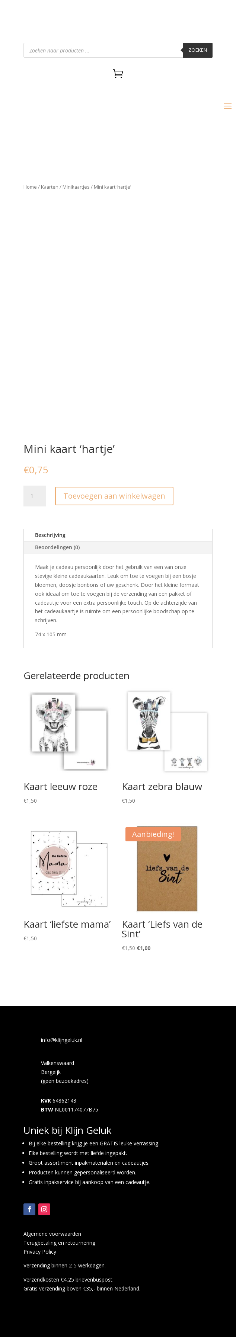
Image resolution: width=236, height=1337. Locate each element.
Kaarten (49, 186)
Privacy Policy (39, 1251)
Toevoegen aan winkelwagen (114, 496)
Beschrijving (50, 534)
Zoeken (197, 50)
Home (30, 186)
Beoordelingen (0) (57, 547)
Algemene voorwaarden (52, 1233)
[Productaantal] (34, 496)
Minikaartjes (76, 186)
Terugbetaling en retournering (59, 1242)
